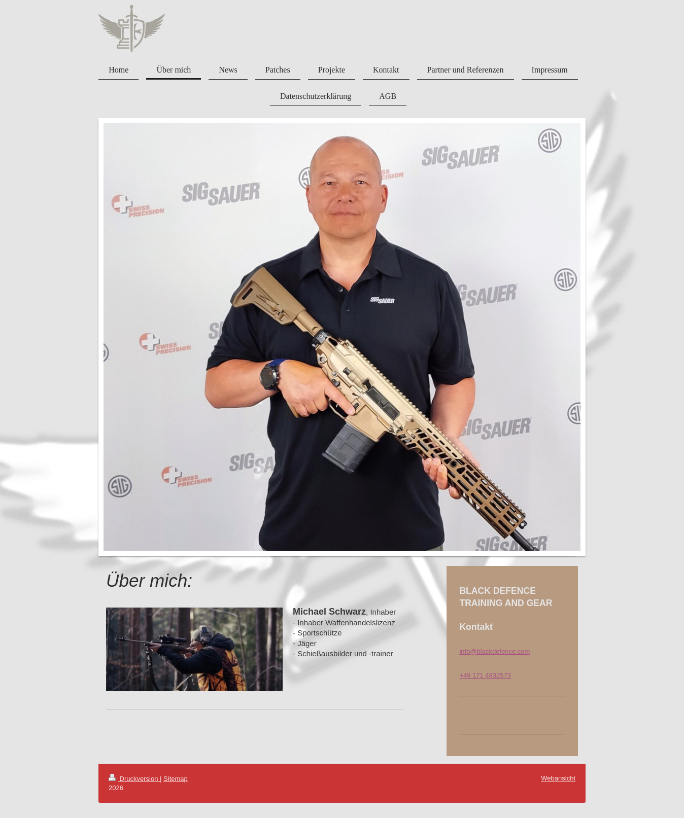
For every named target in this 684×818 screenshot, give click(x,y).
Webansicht (558, 778)
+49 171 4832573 (485, 675)
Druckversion (134, 779)
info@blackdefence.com (494, 651)
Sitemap (175, 779)
